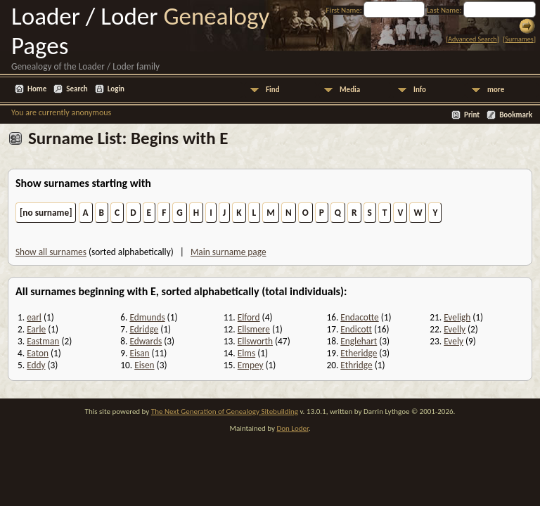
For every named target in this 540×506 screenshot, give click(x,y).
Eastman (43, 341)
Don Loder (292, 428)
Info (419, 89)
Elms (246, 353)
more (495, 89)
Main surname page (228, 252)
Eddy (36, 365)
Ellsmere (254, 329)
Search (76, 88)
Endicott (356, 329)
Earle (36, 329)
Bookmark (515, 114)
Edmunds (147, 317)
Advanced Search (472, 39)
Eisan (139, 353)
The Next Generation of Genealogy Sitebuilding (224, 411)
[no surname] (46, 213)
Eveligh (457, 317)
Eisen (144, 365)
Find (273, 89)
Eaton (38, 353)
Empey (251, 365)
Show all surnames (50, 252)
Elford (249, 317)
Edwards (145, 341)
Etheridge (358, 353)
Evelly (454, 329)
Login (116, 88)
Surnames (519, 39)
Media (350, 89)
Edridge (143, 329)
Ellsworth (255, 341)
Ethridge (356, 365)
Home (36, 88)
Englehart (358, 341)
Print (472, 114)
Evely (453, 341)
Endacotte (359, 317)
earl (34, 317)
